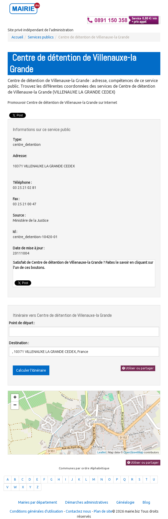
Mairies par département (37, 502)
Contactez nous (78, 511)
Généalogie (125, 502)
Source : (19, 215)
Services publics (41, 37)
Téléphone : (22, 182)
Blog (146, 502)
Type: (17, 139)
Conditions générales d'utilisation (36, 511)
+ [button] (15, 398)
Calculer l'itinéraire (31, 370)
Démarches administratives (86, 502)
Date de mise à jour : (28, 248)
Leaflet (101, 452)
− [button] (15, 405)
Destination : (19, 343)
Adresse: (20, 156)
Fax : (16, 199)
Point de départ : (22, 323)
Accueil (17, 37)
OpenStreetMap (133, 452)
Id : (15, 232)
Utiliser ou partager (138, 368)
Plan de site (103, 511)
